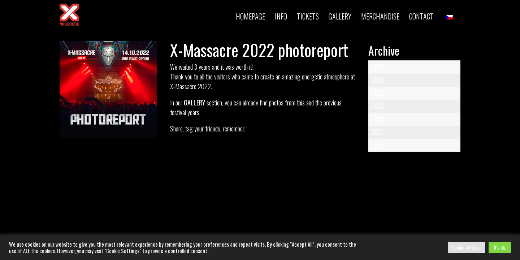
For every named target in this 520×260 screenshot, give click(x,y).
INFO (281, 16)
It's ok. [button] (500, 247)
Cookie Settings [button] (466, 247)
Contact (421, 16)
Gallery (340, 16)
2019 (377, 145)
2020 (378, 131)
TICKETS (308, 16)
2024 (378, 79)
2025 (378, 67)
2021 (378, 119)
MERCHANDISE (380, 16)
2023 (378, 93)
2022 (378, 105)
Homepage (250, 16)
